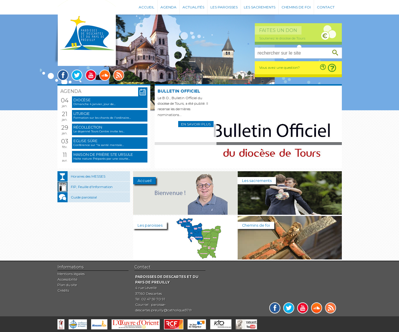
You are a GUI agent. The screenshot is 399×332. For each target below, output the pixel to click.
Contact (326, 7)
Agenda (168, 7)
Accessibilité (67, 279)
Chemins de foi (296, 7)
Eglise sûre (85, 141)
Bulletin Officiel (179, 91)
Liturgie (81, 113)
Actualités (193, 7)
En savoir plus (196, 124)
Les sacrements (259, 7)
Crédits (63, 290)
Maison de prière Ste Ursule (103, 154)
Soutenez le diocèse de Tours (282, 38)
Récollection (87, 127)
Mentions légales (71, 274)
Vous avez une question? (279, 67)
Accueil (146, 7)
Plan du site (67, 285)
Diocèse (82, 100)
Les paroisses (224, 7)
